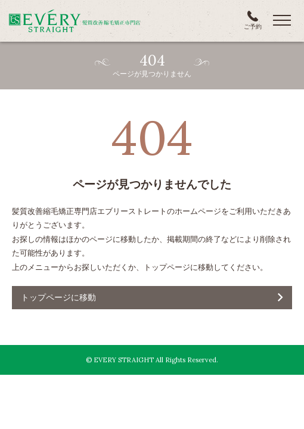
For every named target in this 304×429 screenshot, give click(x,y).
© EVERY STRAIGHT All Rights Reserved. (152, 360)
